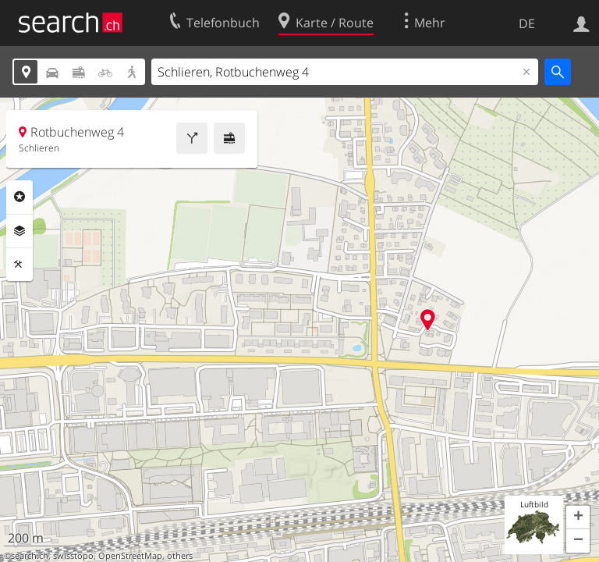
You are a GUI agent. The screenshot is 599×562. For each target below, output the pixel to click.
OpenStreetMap (130, 555)
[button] (578, 517)
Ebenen (19, 231)
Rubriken (19, 196)
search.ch (29, 555)
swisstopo (73, 555)
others (180, 555)
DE (527, 23)
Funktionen (19, 264)
